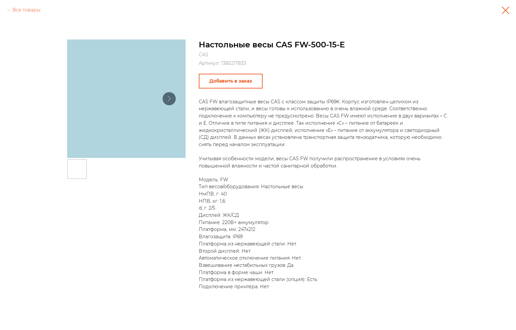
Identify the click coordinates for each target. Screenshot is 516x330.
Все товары (26, 10)
